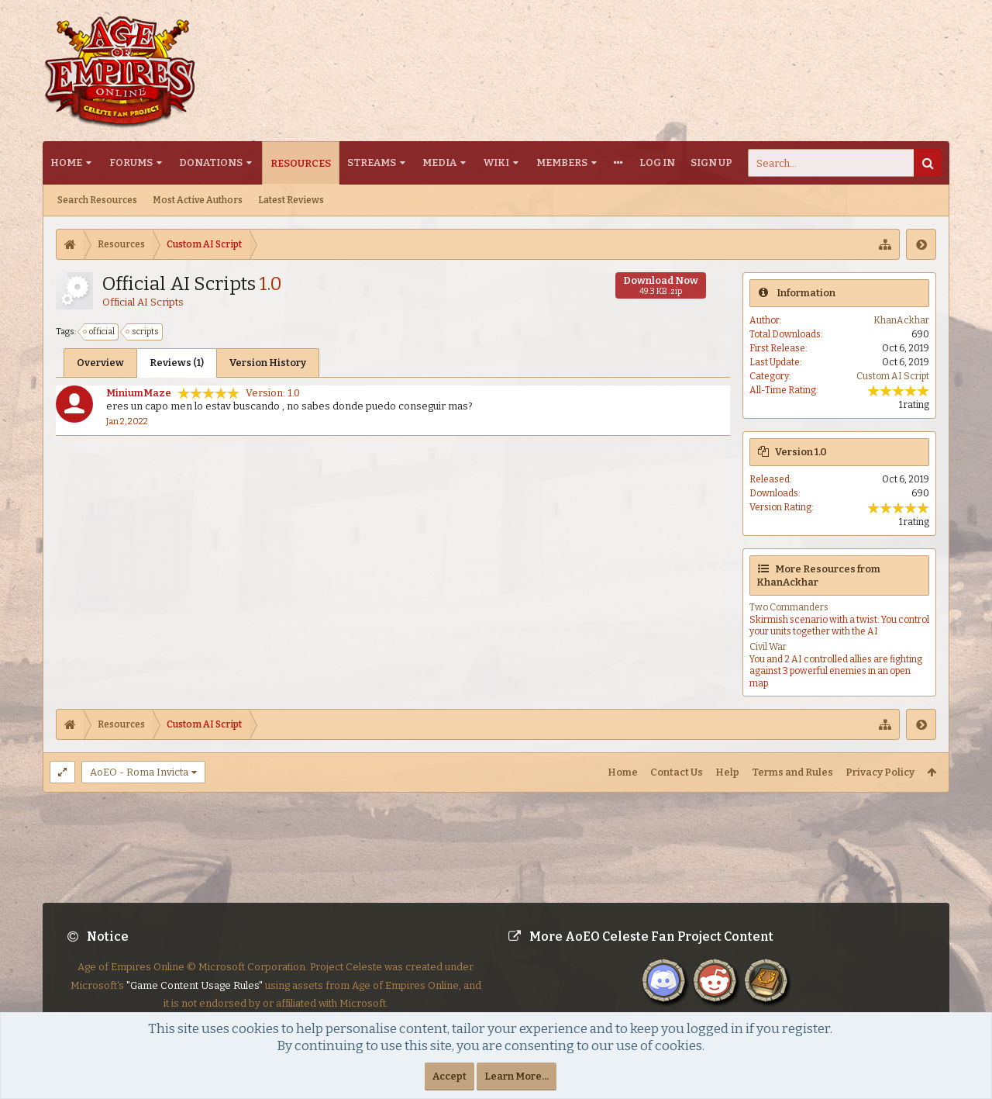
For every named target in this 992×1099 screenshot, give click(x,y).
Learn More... (516, 1076)
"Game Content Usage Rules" (194, 985)
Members (561, 162)
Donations (211, 162)
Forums (131, 162)
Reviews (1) (177, 362)
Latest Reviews (291, 200)
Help (727, 772)
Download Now (660, 285)
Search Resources (97, 200)
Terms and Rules (792, 772)
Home (66, 162)
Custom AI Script (892, 376)
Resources (300, 163)
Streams (371, 162)
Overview (100, 362)
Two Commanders (788, 607)
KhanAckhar (901, 320)
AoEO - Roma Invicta (139, 772)
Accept (449, 1076)
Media (439, 162)
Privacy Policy (880, 772)
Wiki (496, 162)
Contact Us (676, 772)
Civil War (768, 646)
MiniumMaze (138, 393)
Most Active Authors (198, 200)
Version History (267, 362)
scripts (143, 331)
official (99, 331)
